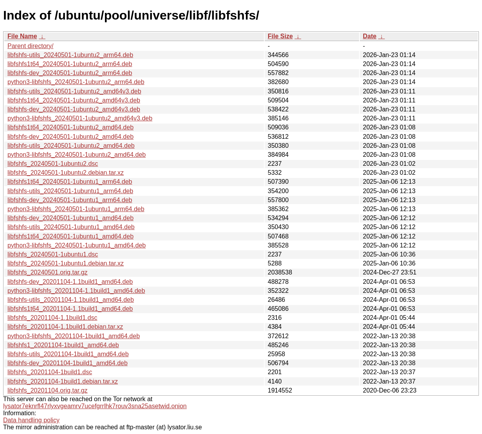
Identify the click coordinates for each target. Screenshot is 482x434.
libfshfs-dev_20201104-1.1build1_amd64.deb (70, 281)
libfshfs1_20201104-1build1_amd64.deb (63, 345)
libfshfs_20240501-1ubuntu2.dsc (52, 163)
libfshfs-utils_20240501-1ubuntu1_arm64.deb (70, 191)
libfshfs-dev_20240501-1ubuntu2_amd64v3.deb (73, 109)
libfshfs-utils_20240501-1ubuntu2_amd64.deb (71, 145)
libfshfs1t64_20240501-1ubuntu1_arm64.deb (69, 181)
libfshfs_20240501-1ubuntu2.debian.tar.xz (65, 172)
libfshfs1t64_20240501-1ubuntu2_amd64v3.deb (73, 100)
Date (370, 36)
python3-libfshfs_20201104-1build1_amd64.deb (73, 336)
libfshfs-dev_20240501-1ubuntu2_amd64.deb (70, 136)
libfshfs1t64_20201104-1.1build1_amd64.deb (70, 308)
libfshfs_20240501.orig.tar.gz (47, 272)
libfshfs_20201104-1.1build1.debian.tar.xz (65, 326)
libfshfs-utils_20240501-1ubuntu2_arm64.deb (70, 55)
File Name (22, 36)
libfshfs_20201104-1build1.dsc (49, 372)
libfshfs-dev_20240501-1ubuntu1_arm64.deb (69, 200)
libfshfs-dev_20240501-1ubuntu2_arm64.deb (69, 73)
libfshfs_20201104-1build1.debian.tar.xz (62, 381)
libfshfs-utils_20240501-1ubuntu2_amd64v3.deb (74, 91)
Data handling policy (31, 420)
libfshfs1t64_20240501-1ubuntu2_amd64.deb (70, 127)
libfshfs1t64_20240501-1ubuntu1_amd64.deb (70, 236)
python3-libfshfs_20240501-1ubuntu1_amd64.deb (76, 245)
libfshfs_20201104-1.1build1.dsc (52, 317)
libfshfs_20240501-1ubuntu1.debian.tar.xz (65, 263)
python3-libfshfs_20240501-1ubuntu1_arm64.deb (75, 209)
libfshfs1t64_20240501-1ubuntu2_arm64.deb (69, 64)
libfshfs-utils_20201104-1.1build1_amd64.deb (70, 299)
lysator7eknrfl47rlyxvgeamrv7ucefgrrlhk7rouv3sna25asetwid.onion (95, 406)
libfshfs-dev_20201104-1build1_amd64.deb (67, 363)
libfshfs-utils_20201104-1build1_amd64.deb (68, 354)
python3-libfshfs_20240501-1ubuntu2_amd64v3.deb (79, 118)
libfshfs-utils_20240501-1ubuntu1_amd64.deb (71, 227)
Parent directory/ (30, 46)
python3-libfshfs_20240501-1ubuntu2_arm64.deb (75, 82)
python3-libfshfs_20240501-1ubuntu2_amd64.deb (76, 154)
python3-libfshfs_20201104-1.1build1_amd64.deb (76, 290)
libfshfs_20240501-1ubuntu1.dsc (52, 254)
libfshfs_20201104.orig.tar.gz (47, 390)
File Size (280, 36)
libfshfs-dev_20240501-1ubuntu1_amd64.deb (70, 218)
